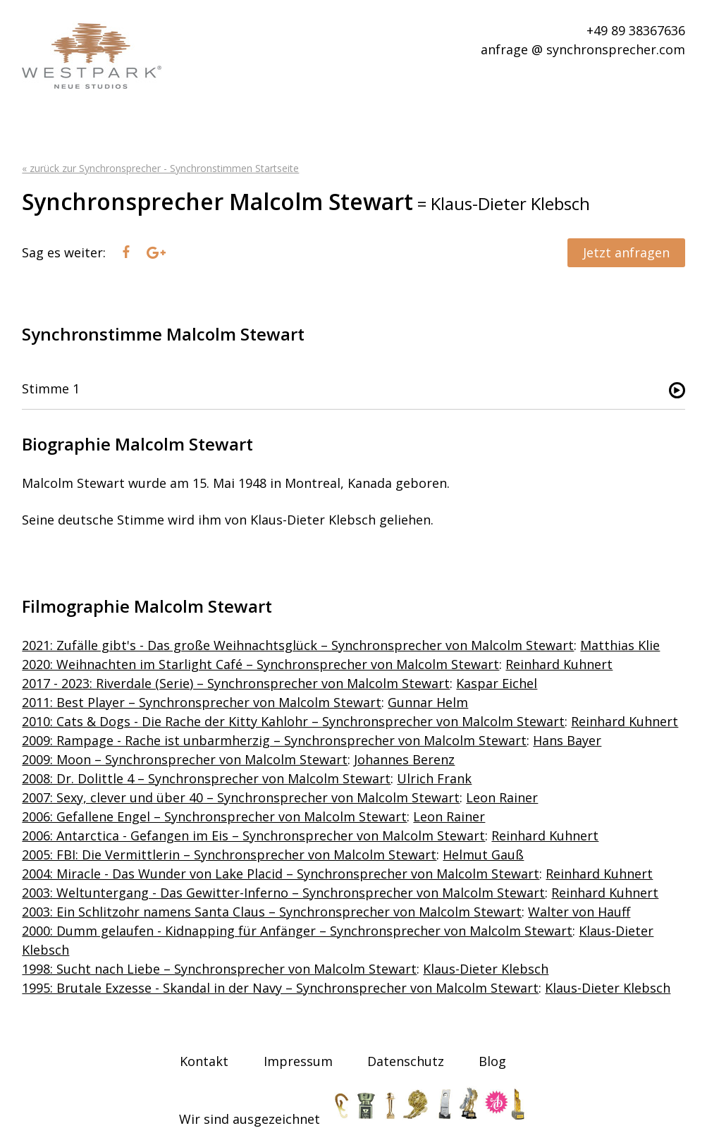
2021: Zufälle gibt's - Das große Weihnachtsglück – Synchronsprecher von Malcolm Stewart (298, 645)
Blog (492, 1061)
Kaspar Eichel (496, 683)
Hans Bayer (567, 740)
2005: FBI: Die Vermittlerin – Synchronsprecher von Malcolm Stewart (229, 854)
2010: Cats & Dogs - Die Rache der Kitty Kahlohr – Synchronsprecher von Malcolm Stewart (293, 721)
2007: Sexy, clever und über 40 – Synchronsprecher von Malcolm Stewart (241, 797)
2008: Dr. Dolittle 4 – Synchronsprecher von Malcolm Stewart (206, 778)
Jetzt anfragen (626, 252)
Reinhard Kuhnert (559, 664)
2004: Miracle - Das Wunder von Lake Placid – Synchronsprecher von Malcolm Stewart (280, 873)
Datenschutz (405, 1061)
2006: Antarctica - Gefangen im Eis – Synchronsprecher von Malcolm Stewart (253, 835)
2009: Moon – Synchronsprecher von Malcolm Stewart (185, 759)
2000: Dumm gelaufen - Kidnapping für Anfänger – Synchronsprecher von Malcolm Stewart (297, 930)
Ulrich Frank (434, 778)
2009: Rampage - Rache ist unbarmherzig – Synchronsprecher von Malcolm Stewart (274, 740)
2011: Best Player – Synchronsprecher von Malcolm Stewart (201, 702)
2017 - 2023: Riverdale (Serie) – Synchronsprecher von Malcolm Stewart (236, 683)
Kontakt (204, 1061)
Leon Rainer (502, 797)
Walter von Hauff (579, 911)
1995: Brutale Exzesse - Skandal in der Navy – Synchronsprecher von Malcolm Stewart (280, 987)
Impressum (298, 1061)
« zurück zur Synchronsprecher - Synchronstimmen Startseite (160, 168)
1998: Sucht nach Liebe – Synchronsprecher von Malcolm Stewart (219, 968)
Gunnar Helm (428, 702)
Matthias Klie (620, 645)
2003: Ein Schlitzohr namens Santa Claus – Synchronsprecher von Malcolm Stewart (272, 911)
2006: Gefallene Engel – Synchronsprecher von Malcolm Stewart (214, 816)
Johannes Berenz (404, 759)
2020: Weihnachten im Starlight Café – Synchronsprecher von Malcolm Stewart (260, 664)
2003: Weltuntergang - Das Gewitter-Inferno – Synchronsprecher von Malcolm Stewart (283, 892)
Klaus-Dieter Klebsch (485, 968)
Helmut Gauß (483, 854)
